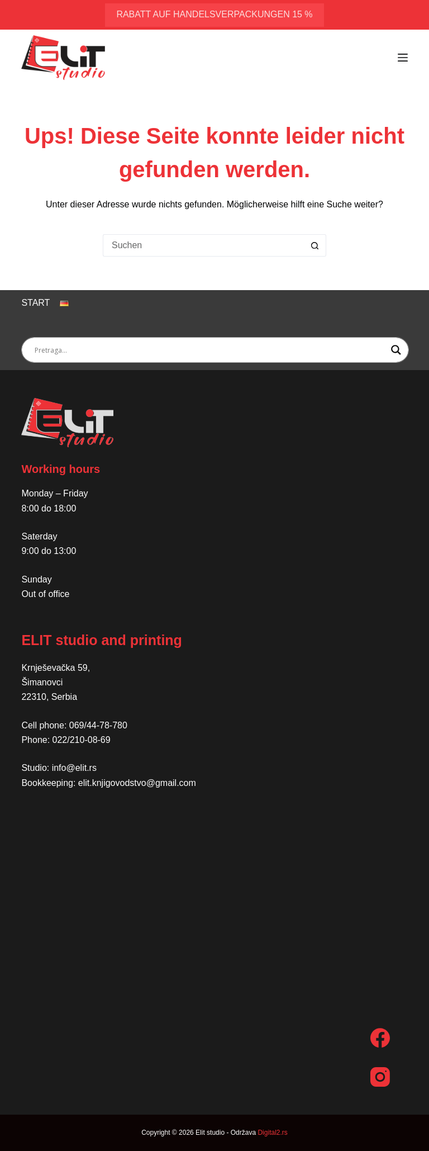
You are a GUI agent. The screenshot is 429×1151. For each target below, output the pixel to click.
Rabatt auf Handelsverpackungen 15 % (214, 14)
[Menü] (403, 58)
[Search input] (210, 350)
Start (35, 302)
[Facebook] (380, 1038)
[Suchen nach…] (203, 245)
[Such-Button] (315, 245)
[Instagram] (380, 1077)
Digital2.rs (272, 1132)
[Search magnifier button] (396, 350)
